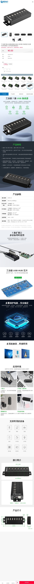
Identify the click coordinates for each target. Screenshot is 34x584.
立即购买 (27, 582)
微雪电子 (4, 2)
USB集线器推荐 (5, 74)
